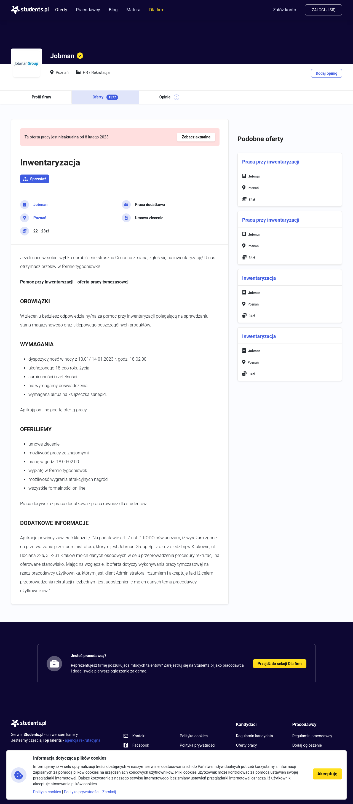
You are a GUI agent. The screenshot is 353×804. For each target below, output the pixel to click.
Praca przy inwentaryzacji (270, 162)
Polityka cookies (194, 736)
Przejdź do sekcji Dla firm (280, 663)
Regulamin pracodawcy (312, 736)
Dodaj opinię (326, 73)
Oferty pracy (246, 745)
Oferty (61, 9)
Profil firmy (41, 97)
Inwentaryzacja (259, 278)
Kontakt (139, 736)
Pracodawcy (88, 9)
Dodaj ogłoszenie (307, 745)
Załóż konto (284, 9)
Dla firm (156, 9)
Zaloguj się (323, 10)
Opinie (169, 97)
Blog (113, 9)
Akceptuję (327, 773)
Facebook (140, 745)
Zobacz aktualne (196, 137)
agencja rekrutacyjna (82, 740)
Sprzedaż (38, 179)
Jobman (40, 204)
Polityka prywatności (197, 745)
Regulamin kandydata (254, 736)
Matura (134, 9)
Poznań (39, 218)
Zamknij (109, 792)
